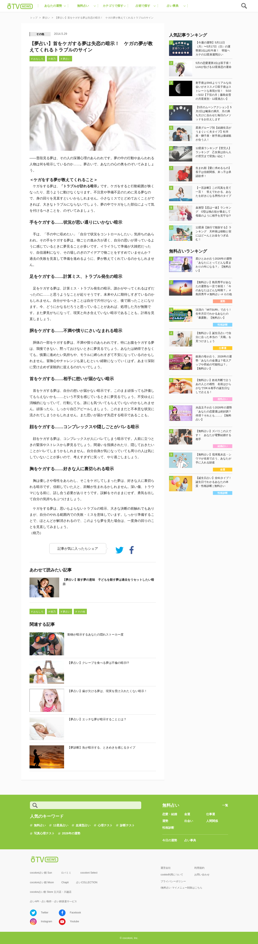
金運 (187, 814)
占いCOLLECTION (86, 882)
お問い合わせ (202, 874)
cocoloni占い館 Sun (41, 872)
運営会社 (166, 867)
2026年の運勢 (71, 833)
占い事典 (190, 840)
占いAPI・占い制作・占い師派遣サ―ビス (53, 901)
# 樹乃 (52, 58)
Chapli (65, 882)
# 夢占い (65, 58)
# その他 (80, 611)
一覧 (225, 805)
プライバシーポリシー (173, 881)
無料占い (40, 825)
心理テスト (105, 825)
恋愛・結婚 (169, 814)
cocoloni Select (88, 872)
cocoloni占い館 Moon (42, 882)
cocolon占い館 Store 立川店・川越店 (50, 891)
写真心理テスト (44, 833)
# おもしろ (37, 58)
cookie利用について (172, 874)
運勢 (165, 821)
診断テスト (127, 825)
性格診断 (168, 827)
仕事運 (210, 814)
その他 (40, 34)
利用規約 (199, 867)
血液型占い (83, 825)
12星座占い (60, 825)
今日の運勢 (169, 840)
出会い (188, 821)
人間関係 (212, 821)
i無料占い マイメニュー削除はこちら (181, 887)
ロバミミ (66, 872)
